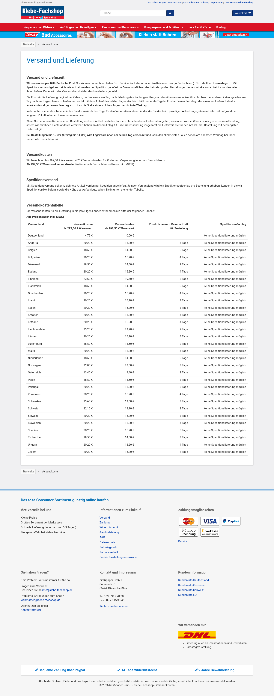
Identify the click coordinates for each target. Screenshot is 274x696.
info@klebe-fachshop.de (57, 590)
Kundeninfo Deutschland (193, 580)
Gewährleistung (109, 532)
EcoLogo (221, 27)
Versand (105, 517)
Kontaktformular (31, 610)
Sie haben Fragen (157, 2)
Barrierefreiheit (109, 552)
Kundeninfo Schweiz (191, 590)
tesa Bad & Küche (200, 27)
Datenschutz (107, 542)
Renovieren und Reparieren (120, 27)
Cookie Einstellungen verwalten (119, 557)
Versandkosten (191, 2)
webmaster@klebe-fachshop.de (40, 600)
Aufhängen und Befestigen (78, 27)
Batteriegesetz (109, 547)
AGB (102, 537)
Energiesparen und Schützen (163, 27)
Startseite (28, 44)
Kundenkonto (175, 2)
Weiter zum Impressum (114, 606)
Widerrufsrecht (109, 527)
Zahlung (205, 2)
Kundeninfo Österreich (192, 585)
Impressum (216, 2)
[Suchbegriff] (133, 13)
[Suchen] (170, 13)
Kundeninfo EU (187, 595)
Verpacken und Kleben (39, 27)
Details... (183, 541)
